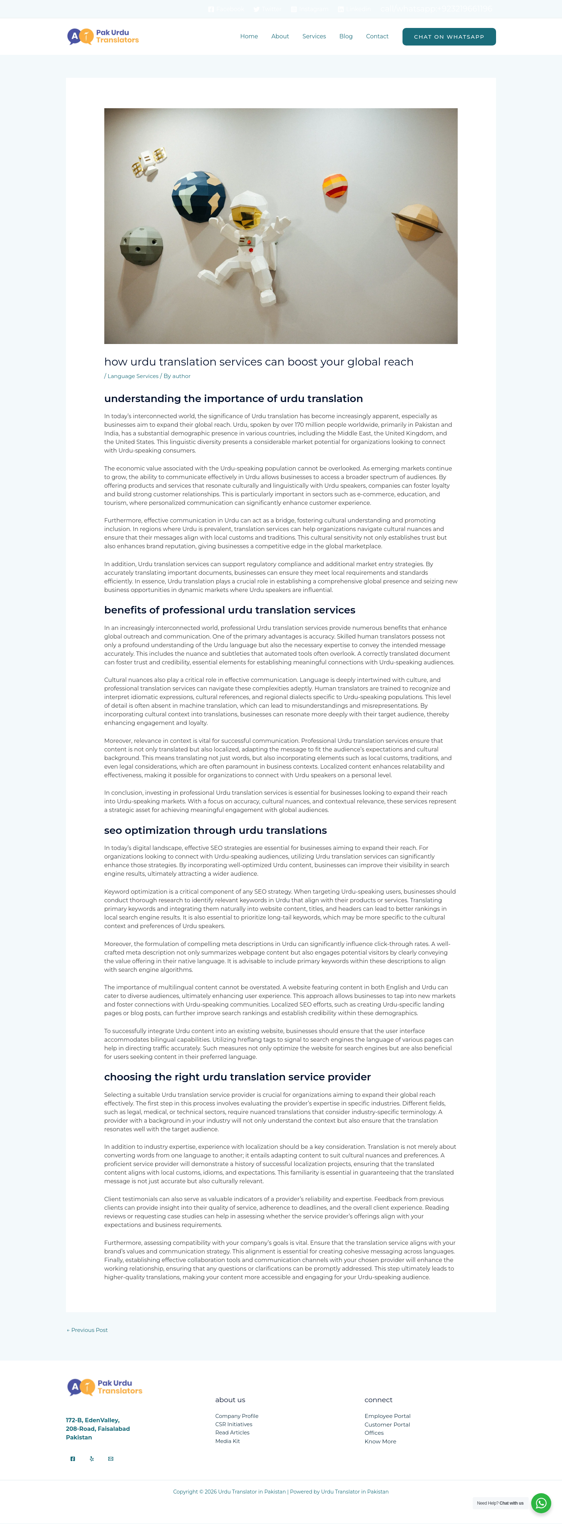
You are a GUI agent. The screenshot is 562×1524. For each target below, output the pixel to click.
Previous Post (88, 1330)
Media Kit (228, 1442)
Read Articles (233, 1433)
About (287, 36)
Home (258, 36)
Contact (378, 36)
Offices (374, 1433)
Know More (381, 1442)
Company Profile (237, 1416)
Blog (349, 36)
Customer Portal (388, 1425)
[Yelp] (92, 1459)
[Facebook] (226, 9)
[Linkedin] (354, 9)
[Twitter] (267, 9)
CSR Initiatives (234, 1425)
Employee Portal (388, 1416)
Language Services (135, 376)
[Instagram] (309, 9)
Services (318, 36)
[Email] (111, 1459)
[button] (449, 37)
